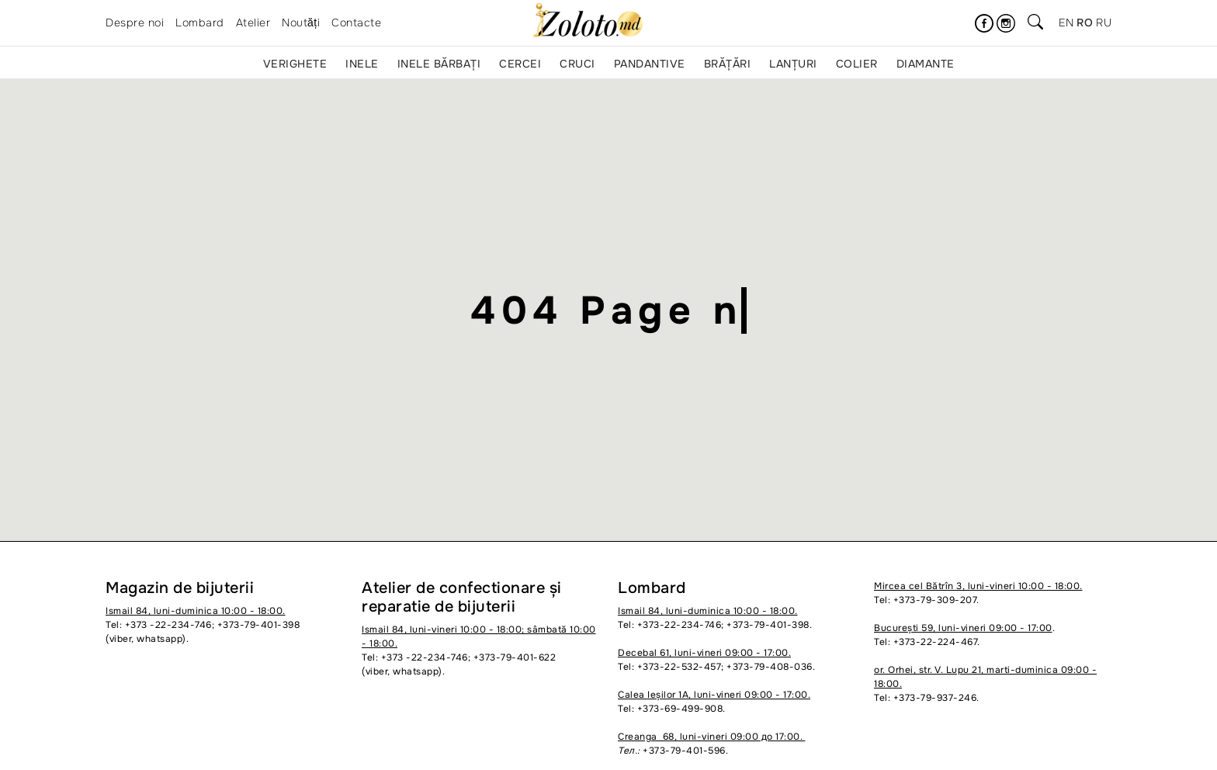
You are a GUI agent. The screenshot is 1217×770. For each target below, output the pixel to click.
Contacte (356, 22)
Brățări (727, 64)
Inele (362, 64)
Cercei (520, 64)
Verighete (295, 64)
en (1066, 22)
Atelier (253, 22)
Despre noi (135, 22)
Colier (857, 64)
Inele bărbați (439, 64)
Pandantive (649, 64)
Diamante (925, 64)
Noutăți (301, 22)
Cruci (577, 64)
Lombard (199, 22)
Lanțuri (793, 64)
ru (1103, 22)
